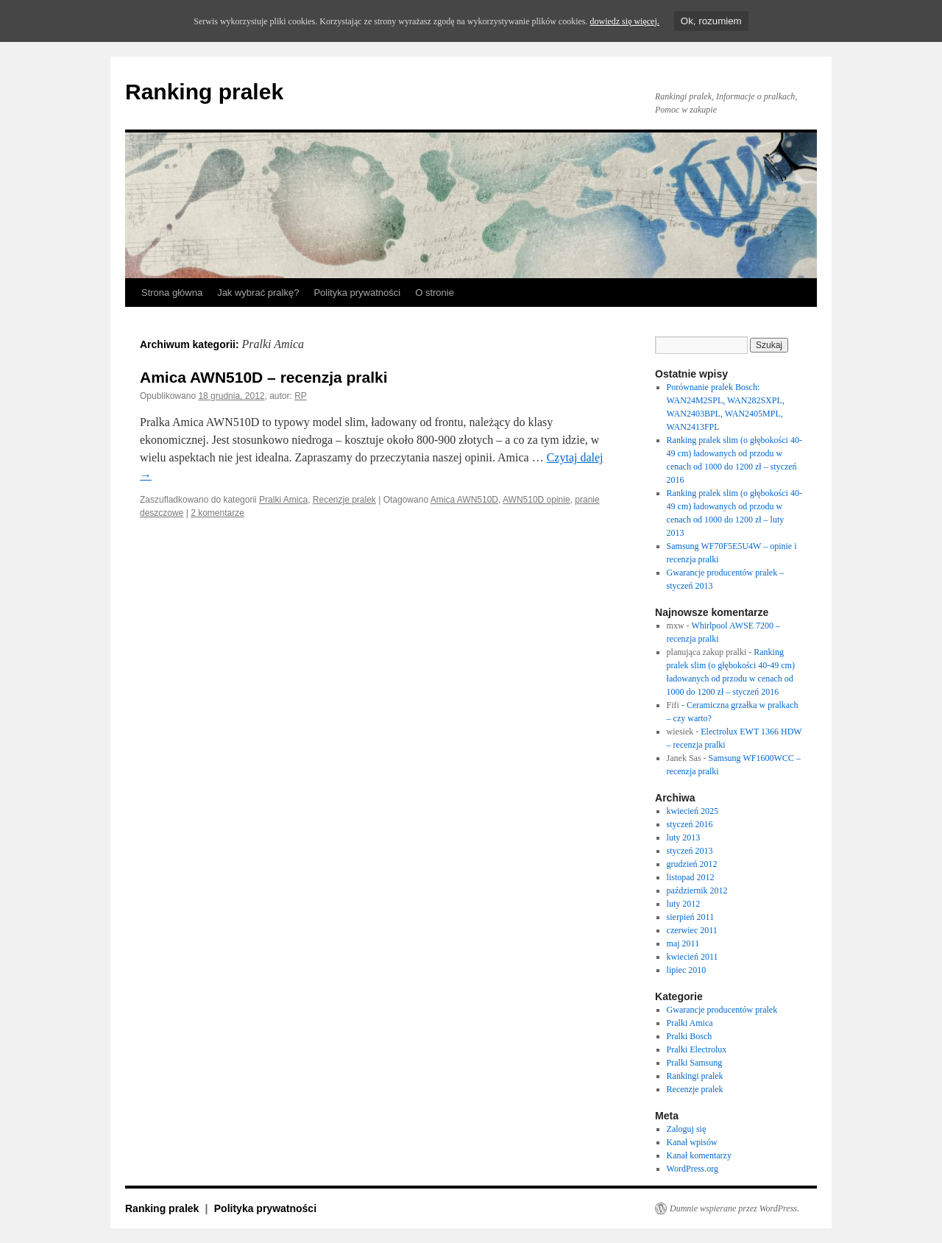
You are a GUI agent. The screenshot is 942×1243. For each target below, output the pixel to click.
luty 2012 (684, 904)
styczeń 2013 (690, 851)
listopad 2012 (691, 877)
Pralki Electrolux (697, 1049)
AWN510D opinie (536, 500)
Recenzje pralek (344, 500)
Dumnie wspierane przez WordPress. (734, 1208)
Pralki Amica (283, 500)
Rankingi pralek (695, 1076)
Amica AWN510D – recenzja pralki (264, 377)
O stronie (434, 292)
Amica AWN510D (464, 500)
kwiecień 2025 (692, 811)
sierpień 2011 (691, 917)
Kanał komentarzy (699, 1155)
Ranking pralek (204, 91)
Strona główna (171, 292)
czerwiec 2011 (692, 930)
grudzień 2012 (692, 864)
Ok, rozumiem (711, 20)
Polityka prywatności (357, 292)
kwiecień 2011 (692, 957)
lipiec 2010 (686, 970)
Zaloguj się (686, 1129)
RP (300, 396)
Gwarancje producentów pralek (722, 1010)
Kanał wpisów (692, 1142)
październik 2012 (697, 890)
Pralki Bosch (689, 1036)
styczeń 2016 (690, 824)
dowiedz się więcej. (624, 21)
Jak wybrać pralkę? (258, 292)
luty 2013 (684, 837)
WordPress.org (692, 1169)
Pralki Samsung (695, 1063)
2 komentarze (217, 513)
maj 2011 (683, 943)
